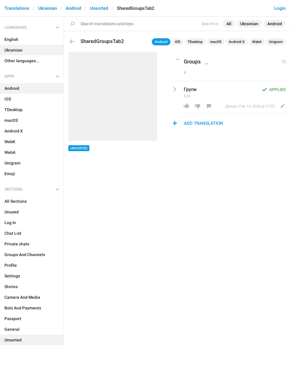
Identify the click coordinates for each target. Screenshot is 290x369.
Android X (237, 42)
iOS (177, 42)
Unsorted (99, 8)
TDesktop (195, 42)
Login (280, 8)
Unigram (276, 42)
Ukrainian (47, 8)
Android (73, 8)
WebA (257, 42)
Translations (16, 8)
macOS (215, 42)
